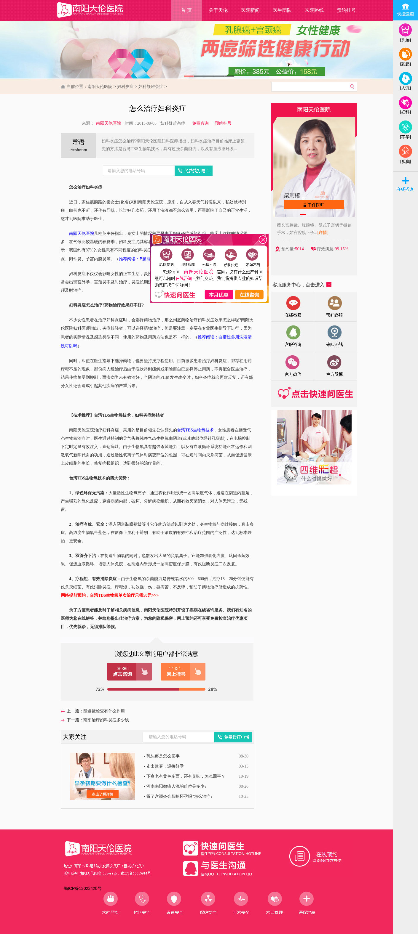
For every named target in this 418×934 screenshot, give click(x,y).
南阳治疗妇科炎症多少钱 (106, 720)
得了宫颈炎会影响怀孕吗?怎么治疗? (179, 796)
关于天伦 (218, 10)
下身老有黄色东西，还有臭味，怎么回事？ (185, 776)
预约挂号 (346, 10)
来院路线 (314, 10)
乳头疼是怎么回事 (163, 756)
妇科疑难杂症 (150, 86)
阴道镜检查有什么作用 (104, 711)
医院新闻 (250, 10)
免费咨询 (200, 123)
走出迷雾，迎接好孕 (165, 766)
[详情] (328, 232)
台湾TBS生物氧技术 (195, 430)
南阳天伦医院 (99, 86)
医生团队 (282, 10)
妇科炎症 (125, 86)
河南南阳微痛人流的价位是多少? (176, 786)
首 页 (186, 10)
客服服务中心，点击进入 (301, 284)
